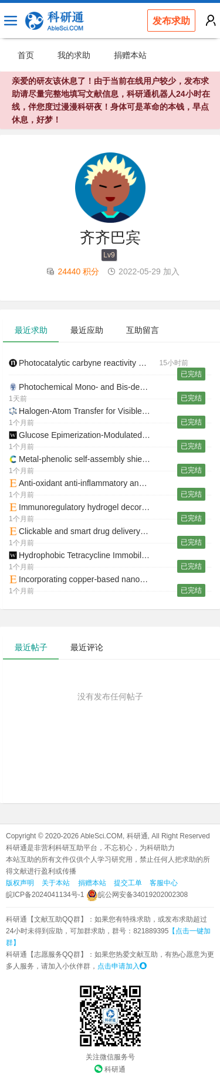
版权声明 (20, 883)
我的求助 (73, 55)
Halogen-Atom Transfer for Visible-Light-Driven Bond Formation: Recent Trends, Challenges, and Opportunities (84, 411)
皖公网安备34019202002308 (137, 895)
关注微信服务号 (110, 1057)
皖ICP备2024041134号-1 (45, 895)
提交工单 (128, 883)
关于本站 (56, 883)
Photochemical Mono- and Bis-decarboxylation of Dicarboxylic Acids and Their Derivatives (84, 387)
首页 (26, 55)
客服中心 (164, 883)
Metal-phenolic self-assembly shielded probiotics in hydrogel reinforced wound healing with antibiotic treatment (84, 459)
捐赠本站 (130, 55)
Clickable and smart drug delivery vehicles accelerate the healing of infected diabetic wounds (84, 531)
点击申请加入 (122, 966)
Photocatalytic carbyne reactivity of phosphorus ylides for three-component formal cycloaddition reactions (84, 363)
